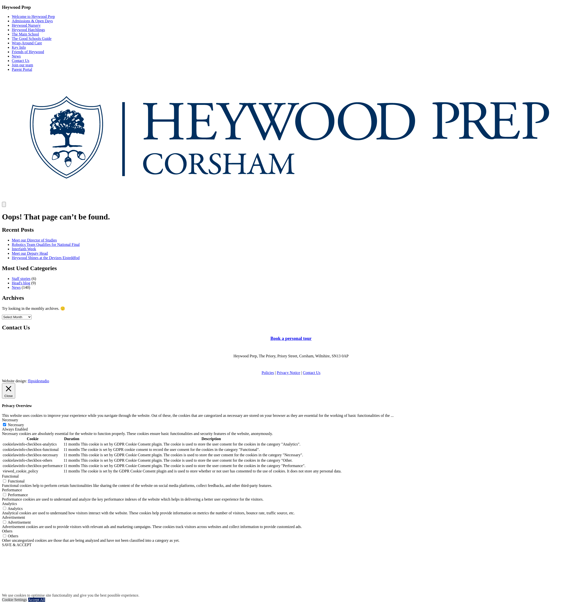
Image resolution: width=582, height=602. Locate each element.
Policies (267, 373)
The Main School (25, 34)
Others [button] (7, 531)
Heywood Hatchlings (28, 30)
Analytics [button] (9, 504)
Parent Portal (22, 69)
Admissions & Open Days (32, 21)
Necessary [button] (10, 420)
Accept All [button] (36, 600)
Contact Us (20, 61)
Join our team (22, 65)
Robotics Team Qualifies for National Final (46, 244)
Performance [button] (12, 490)
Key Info (19, 47)
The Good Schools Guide (31, 38)
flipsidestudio (38, 381)
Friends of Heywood (28, 52)
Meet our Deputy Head (30, 253)
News (16, 56)
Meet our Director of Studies (34, 240)
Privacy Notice (288, 373)
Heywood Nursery (26, 25)
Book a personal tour (291, 338)
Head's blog (21, 283)
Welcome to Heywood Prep (33, 16)
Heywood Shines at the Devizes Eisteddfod (46, 258)
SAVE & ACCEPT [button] (17, 545)
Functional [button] (10, 476)
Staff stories (21, 279)
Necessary (16, 425)
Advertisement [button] (13, 517)
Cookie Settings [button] (14, 600)
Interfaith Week (24, 249)
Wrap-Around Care (27, 43)
